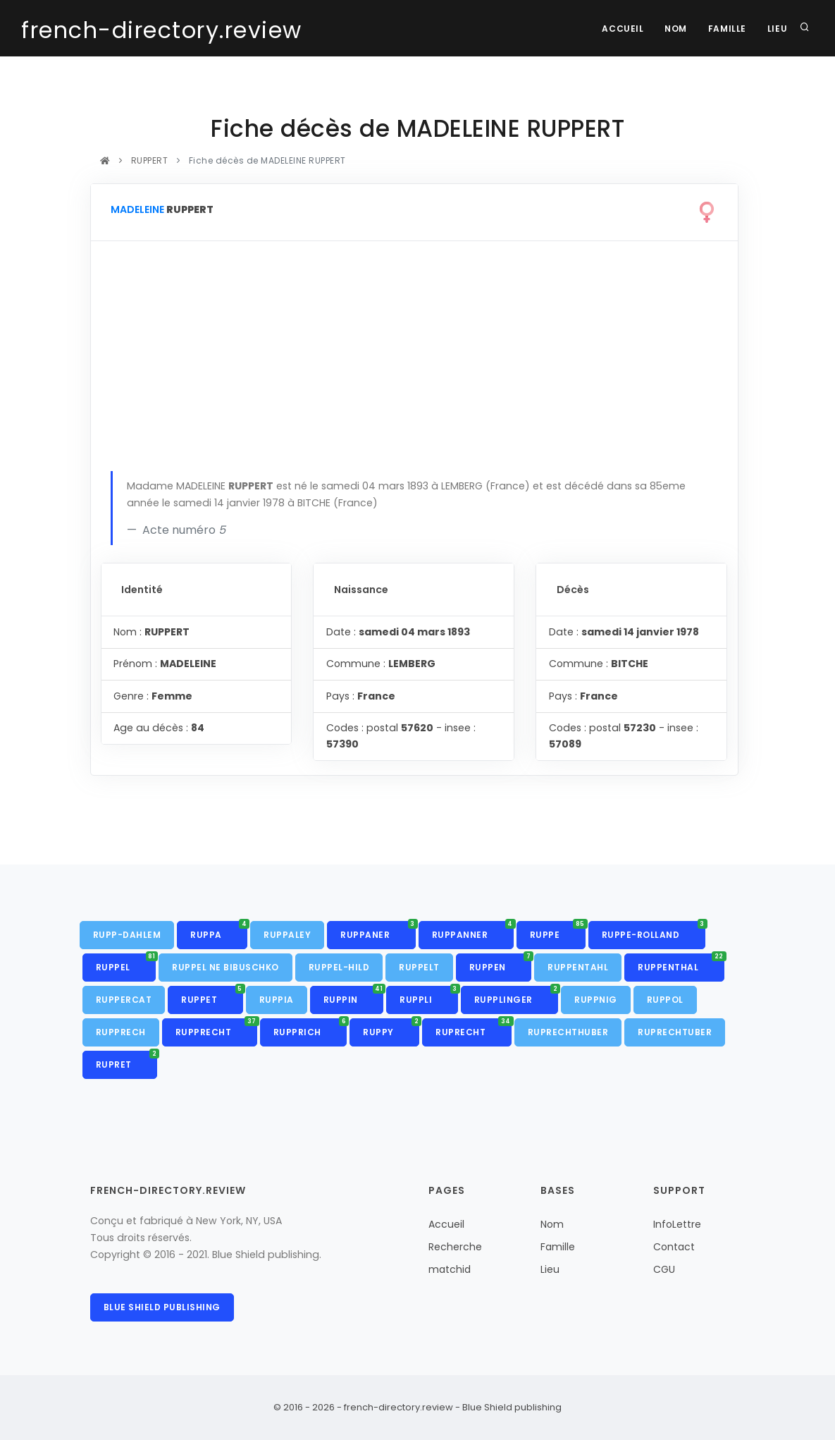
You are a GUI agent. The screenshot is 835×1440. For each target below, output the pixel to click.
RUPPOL (665, 1000)
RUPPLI (429, 996)
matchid (449, 1269)
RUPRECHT (473, 1028)
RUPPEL (126, 963)
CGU (664, 1269)
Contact (674, 1247)
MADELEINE (137, 209)
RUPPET (212, 996)
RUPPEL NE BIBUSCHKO (225, 967)
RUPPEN (500, 963)
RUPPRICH (310, 1028)
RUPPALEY (287, 935)
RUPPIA (276, 1000)
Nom (675, 29)
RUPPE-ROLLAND (653, 931)
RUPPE (558, 931)
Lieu (777, 29)
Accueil (622, 29)
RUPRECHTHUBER (568, 1032)
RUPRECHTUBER (675, 1032)
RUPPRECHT (216, 1028)
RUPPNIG (595, 1000)
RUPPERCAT (124, 1000)
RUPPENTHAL (681, 963)
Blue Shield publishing (162, 1307)
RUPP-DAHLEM (127, 935)
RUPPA (218, 931)
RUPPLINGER (516, 996)
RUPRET (127, 1060)
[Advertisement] (414, 365)
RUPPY (391, 1028)
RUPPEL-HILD (339, 967)
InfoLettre (677, 1224)
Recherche (455, 1247)
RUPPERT (149, 160)
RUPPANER (378, 931)
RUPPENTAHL (578, 967)
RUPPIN (353, 996)
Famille (726, 29)
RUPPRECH (121, 1032)
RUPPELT (419, 967)
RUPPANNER (473, 931)
